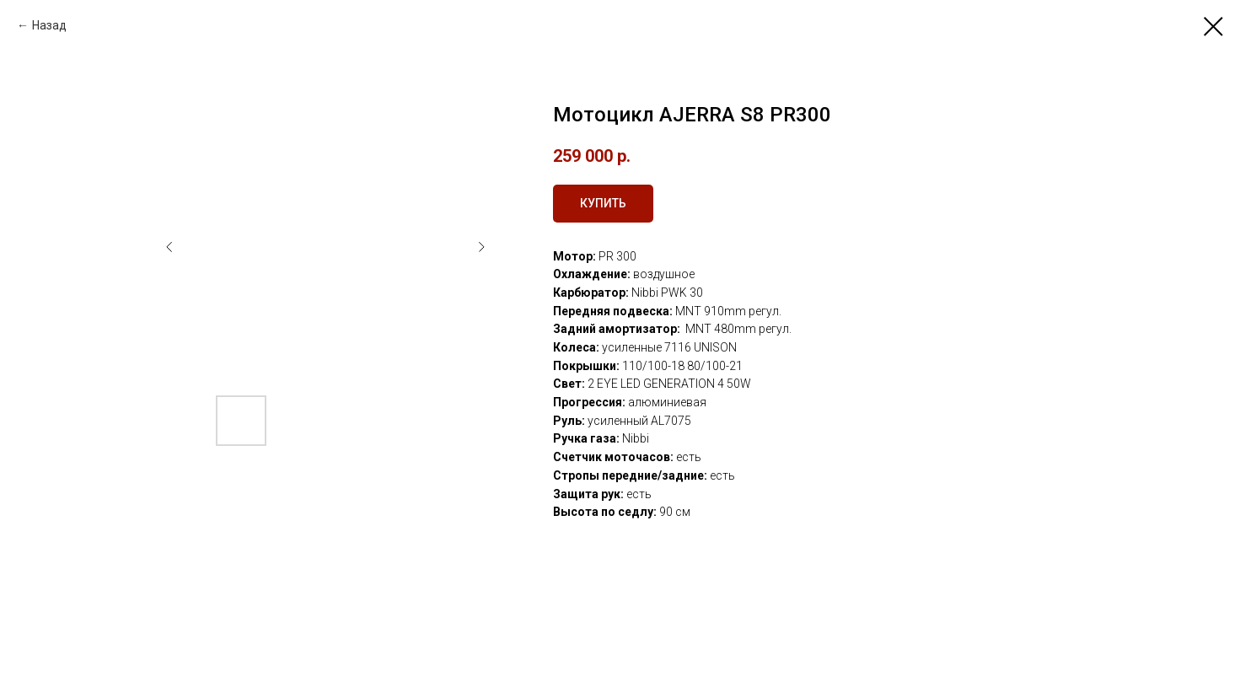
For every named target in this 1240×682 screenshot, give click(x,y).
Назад (49, 25)
